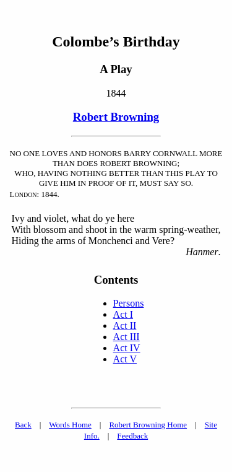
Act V (125, 359)
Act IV (126, 348)
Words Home (70, 424)
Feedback (132, 435)
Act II (125, 325)
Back (23, 424)
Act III (126, 336)
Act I (123, 314)
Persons (128, 303)
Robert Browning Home (148, 424)
